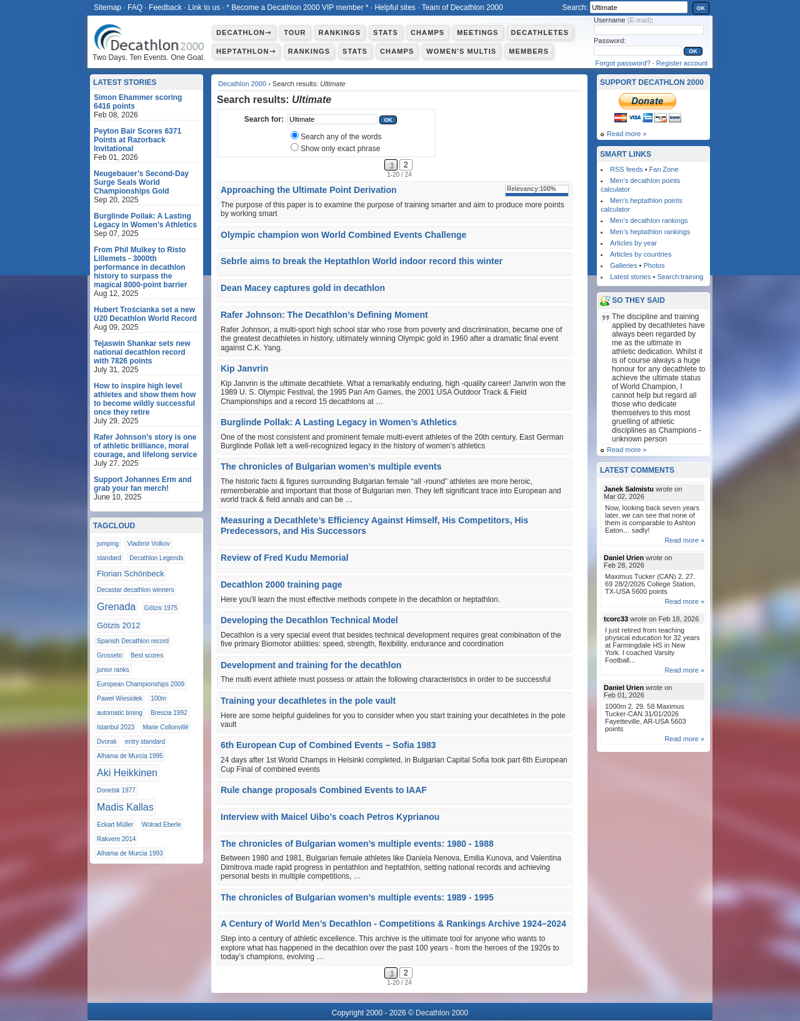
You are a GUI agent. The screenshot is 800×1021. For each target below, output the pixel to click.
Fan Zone (664, 169)
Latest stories (630, 276)
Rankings (340, 32)
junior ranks (113, 669)
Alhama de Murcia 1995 (130, 755)
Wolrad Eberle (161, 824)
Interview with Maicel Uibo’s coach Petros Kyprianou (330, 817)
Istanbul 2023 (115, 727)
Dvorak (107, 741)
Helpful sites (394, 7)
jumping (108, 543)
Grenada (116, 606)
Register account (682, 63)
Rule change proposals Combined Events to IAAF (324, 790)
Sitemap (107, 7)
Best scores (147, 655)
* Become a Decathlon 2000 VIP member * (297, 7)
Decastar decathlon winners (135, 589)
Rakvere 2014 (116, 839)
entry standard (145, 741)
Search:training (680, 276)
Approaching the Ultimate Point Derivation (309, 190)
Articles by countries (640, 254)
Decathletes (540, 32)
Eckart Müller (115, 824)
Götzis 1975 (161, 607)
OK (701, 8)
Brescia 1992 (169, 712)
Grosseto (109, 655)
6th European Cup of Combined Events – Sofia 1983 (328, 745)
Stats (385, 32)
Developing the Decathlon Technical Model (309, 620)
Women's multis (461, 51)
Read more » (627, 133)
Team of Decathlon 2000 (462, 7)
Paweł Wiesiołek (119, 698)
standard (109, 558)
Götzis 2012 (118, 625)
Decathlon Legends (156, 558)
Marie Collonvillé (165, 727)
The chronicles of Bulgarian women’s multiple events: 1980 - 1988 (357, 844)
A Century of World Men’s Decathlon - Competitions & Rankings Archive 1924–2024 (393, 924)
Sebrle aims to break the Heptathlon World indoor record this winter (361, 261)
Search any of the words (341, 136)
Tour (295, 32)
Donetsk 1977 (116, 790)
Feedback (165, 7)
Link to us (204, 7)
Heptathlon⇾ (246, 51)
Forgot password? (623, 63)
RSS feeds (626, 169)
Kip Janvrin (244, 368)
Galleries (623, 265)
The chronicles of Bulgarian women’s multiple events (331, 466)
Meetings (477, 32)
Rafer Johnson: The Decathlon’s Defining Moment (324, 315)
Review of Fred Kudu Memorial (285, 558)
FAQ (135, 7)
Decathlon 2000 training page (281, 584)
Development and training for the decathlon (311, 665)
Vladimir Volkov (148, 543)
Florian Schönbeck (130, 573)
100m (158, 698)
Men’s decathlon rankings (649, 220)
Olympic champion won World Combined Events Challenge (343, 235)
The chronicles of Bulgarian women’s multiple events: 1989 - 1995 (357, 897)
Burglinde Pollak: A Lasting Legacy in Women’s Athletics (339, 422)
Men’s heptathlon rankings (650, 231)
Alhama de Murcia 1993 (130, 853)
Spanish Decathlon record (133, 641)
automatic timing (119, 712)
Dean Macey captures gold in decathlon (303, 288)
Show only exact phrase (340, 148)
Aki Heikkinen (127, 772)
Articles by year (633, 243)
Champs (427, 32)
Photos (653, 265)
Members (529, 51)
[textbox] (333, 119)
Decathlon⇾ (243, 32)
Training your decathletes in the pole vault (308, 701)
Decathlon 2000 (242, 83)
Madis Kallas (125, 807)
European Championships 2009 (140, 684)
